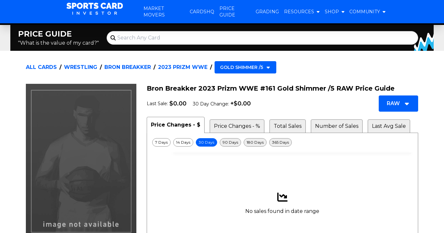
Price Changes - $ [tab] (175, 125)
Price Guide (227, 12)
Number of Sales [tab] (336, 126)
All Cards (41, 67)
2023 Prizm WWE (182, 67)
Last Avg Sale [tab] (389, 126)
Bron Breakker (127, 67)
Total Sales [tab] (287, 126)
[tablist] (282, 125)
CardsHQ (202, 12)
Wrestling (80, 67)
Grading (267, 12)
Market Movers (154, 12)
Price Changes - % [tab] (237, 126)
